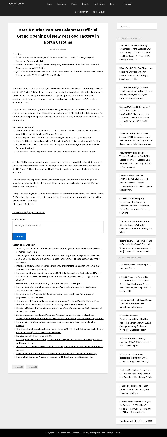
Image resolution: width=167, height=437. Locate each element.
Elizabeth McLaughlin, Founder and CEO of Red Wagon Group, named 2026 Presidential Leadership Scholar (136, 374)
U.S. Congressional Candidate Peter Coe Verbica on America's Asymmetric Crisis (55, 314)
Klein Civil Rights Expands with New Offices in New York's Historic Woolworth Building (58, 141)
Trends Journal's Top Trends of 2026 (34, 335)
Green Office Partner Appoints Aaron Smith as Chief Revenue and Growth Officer (55, 151)
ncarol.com (16, 4)
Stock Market (81, 11)
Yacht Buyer (99, 11)
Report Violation (36, 212)
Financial (127, 3)
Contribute (117, 432)
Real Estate (99, 3)
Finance (114, 3)
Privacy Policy (89, 432)
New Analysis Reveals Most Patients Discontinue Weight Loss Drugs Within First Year (58, 255)
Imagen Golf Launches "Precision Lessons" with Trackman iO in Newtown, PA (54, 356)
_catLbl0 (18, 366)
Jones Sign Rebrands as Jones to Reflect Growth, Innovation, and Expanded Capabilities (60, 318)
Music (74, 3)
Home (49, 3)
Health (85, 3)
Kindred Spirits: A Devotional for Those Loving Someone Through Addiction (53, 137)
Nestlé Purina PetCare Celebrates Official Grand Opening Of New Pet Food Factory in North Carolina (58, 36)
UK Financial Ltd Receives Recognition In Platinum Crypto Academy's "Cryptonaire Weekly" (134, 358)
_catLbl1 (32, 366)
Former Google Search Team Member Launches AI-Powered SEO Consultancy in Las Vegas (136, 303)
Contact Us (76, 432)
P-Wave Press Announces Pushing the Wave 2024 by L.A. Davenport (49, 283)
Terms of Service (103, 432)
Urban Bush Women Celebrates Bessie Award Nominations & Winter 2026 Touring (56, 353)
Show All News (19, 212)
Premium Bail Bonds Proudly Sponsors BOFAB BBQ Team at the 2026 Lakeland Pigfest (59, 272)
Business (61, 3)
